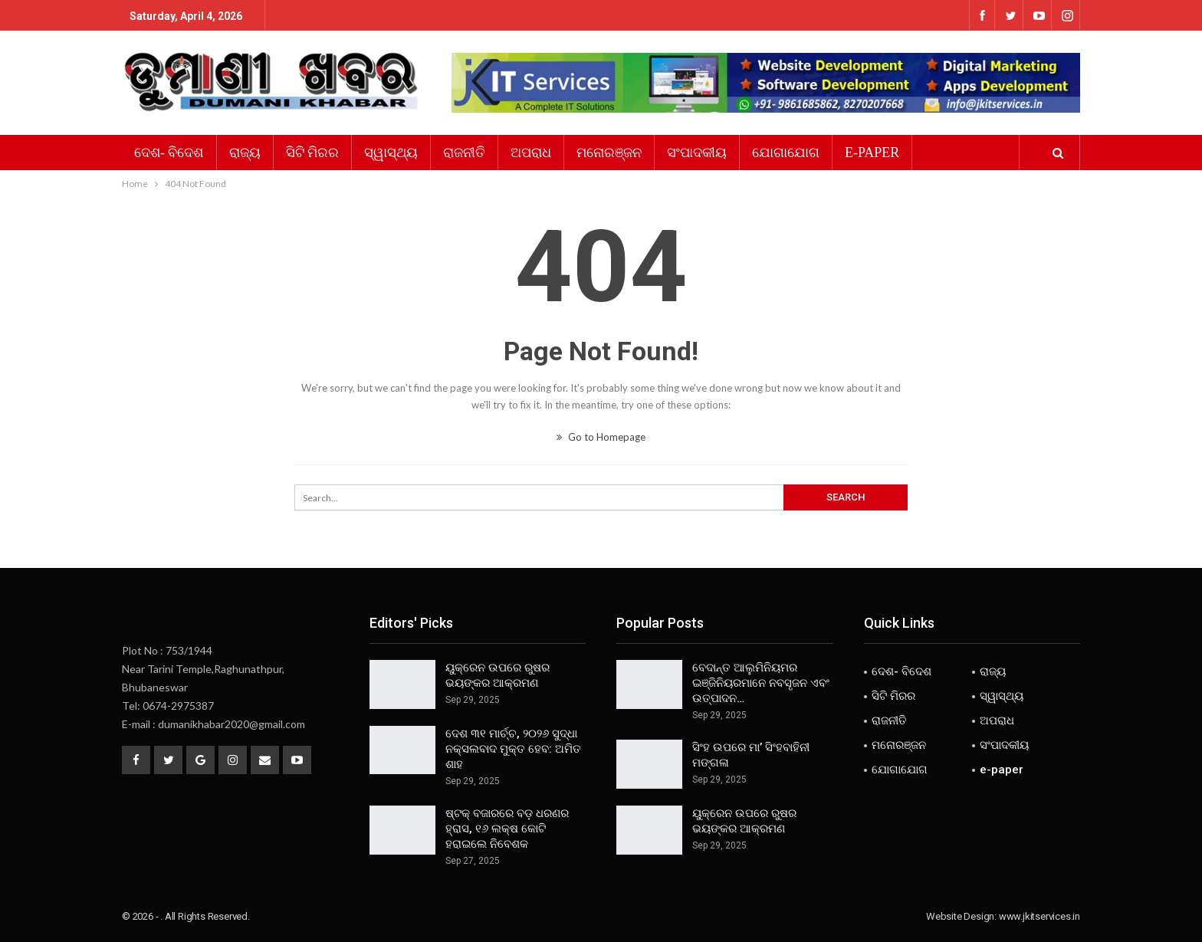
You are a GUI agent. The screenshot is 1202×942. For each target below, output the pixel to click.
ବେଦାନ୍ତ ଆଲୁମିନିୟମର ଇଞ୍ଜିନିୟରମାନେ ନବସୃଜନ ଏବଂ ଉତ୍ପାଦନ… (760, 683)
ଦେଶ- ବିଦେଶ (169, 152)
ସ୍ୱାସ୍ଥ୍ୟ (391, 152)
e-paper (872, 152)
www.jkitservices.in (1039, 916)
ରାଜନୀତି (464, 152)
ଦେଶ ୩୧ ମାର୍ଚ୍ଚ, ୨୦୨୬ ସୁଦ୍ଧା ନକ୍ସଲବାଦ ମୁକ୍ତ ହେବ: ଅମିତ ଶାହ (513, 749)
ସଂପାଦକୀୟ (697, 152)
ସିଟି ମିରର (313, 152)
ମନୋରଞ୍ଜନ (609, 152)
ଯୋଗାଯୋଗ (785, 152)
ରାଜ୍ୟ (245, 152)
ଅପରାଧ (531, 152)
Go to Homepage (601, 437)
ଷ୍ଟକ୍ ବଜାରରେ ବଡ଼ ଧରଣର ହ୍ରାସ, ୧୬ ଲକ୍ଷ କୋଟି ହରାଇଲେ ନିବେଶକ (507, 828)
